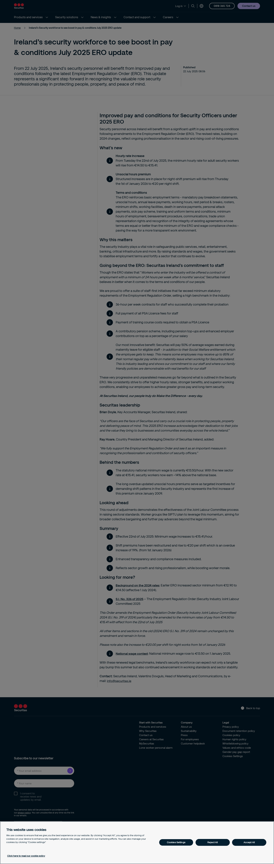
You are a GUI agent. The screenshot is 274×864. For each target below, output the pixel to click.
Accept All (249, 842)
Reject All (212, 842)
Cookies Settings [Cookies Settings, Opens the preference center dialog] (176, 842)
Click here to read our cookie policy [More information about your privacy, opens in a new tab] (26, 855)
